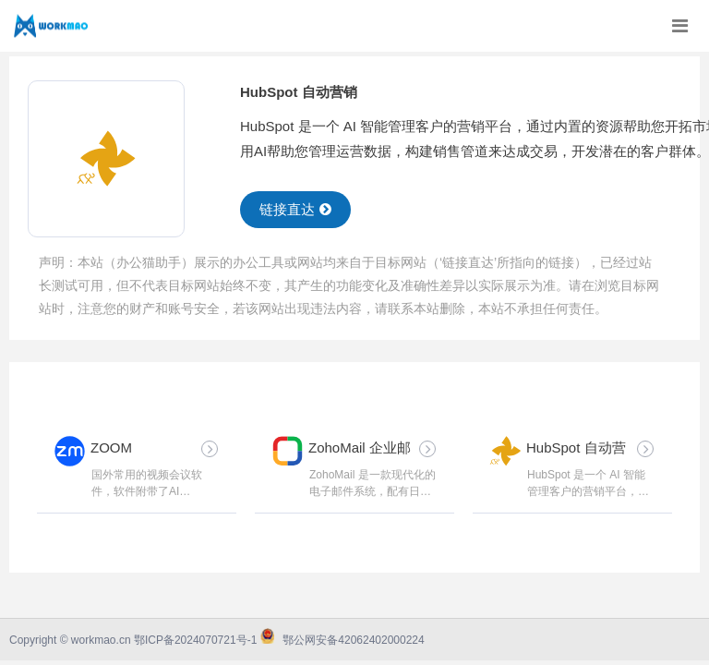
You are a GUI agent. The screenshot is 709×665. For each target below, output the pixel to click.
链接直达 (294, 209)
